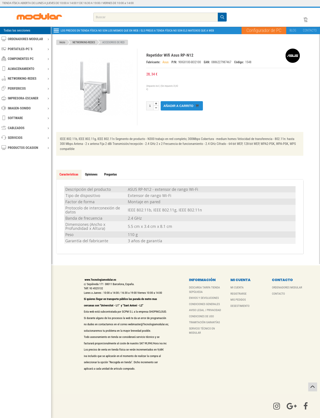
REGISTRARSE (238, 293)
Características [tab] (69, 174)
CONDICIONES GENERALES (204, 304)
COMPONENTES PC (25, 58)
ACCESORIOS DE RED (113, 42)
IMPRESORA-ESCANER (25, 98)
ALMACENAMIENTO (25, 68)
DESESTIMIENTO (240, 306)
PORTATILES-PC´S (25, 49)
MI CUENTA (237, 287)
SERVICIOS (25, 137)
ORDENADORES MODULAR (25, 39)
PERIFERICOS (25, 88)
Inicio (62, 42)
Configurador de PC (263, 30)
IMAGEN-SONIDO (25, 108)
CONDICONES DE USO (201, 316)
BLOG (293, 30)
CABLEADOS (25, 128)
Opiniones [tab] (91, 174)
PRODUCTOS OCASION (25, 147)
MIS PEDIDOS (238, 299)
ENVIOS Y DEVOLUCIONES (204, 298)
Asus (165, 62)
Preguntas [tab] (110, 174)
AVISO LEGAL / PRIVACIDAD (205, 310)
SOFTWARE (25, 118)
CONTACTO (310, 30)
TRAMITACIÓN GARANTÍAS (204, 322)
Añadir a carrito (181, 106)
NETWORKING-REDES (25, 78)
